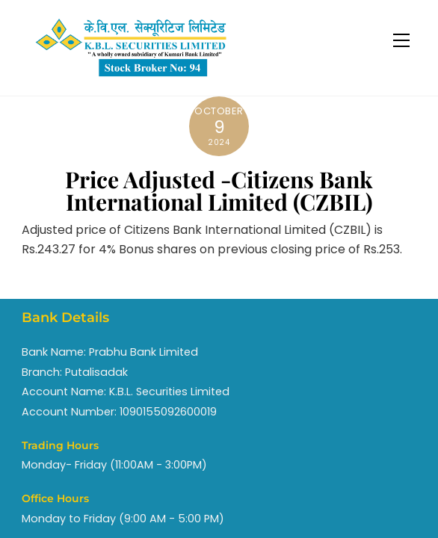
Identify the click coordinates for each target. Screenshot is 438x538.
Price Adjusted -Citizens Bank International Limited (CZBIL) (219, 190)
